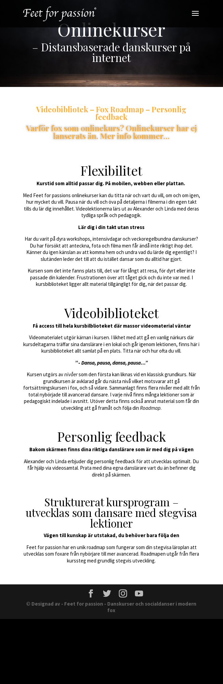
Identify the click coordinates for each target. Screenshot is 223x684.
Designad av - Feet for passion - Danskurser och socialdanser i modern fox (113, 607)
